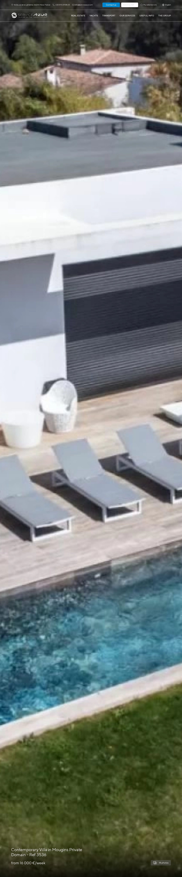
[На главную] (29, 15)
